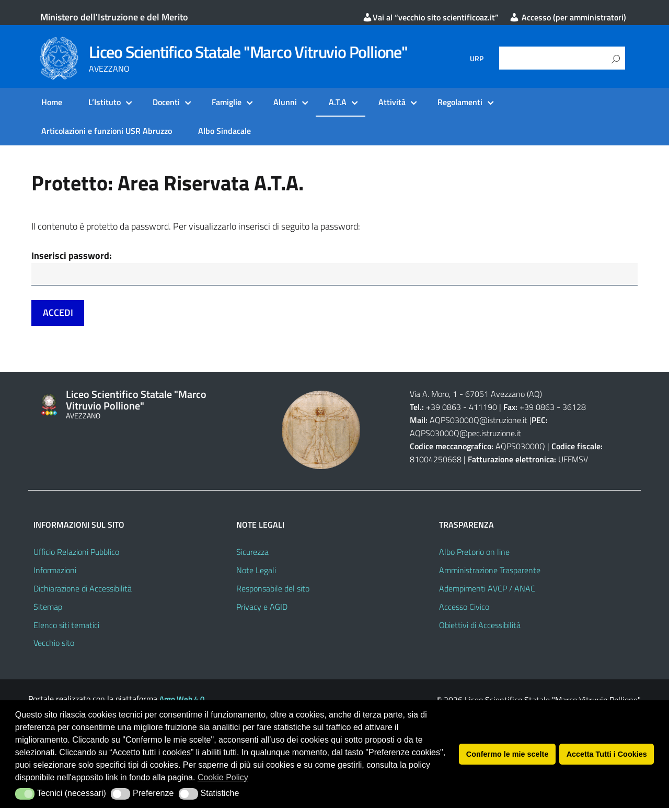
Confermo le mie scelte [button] (507, 754)
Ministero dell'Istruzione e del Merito (114, 17)
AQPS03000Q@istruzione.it (479, 421)
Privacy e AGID (261, 607)
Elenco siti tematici (66, 626)
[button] (24, 794)
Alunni (285, 102)
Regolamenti (459, 102)
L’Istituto (104, 102)
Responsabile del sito (272, 589)
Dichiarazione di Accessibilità (82, 589)
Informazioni (54, 571)
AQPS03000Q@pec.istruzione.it (465, 434)
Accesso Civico (464, 607)
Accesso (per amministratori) (567, 17)
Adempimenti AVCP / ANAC (487, 589)
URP (476, 58)
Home (51, 102)
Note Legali (256, 571)
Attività (392, 102)
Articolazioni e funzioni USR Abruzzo (106, 130)
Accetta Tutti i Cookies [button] (607, 754)
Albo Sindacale (224, 130)
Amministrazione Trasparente (489, 571)
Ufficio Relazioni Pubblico (76, 553)
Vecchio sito (53, 644)
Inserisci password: (71, 255)
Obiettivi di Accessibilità (480, 626)
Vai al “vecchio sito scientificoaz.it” (430, 17)
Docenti (166, 102)
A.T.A (338, 102)
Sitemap (47, 607)
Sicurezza (252, 553)
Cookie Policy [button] (223, 777)
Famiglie (226, 102)
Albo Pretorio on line (474, 553)
